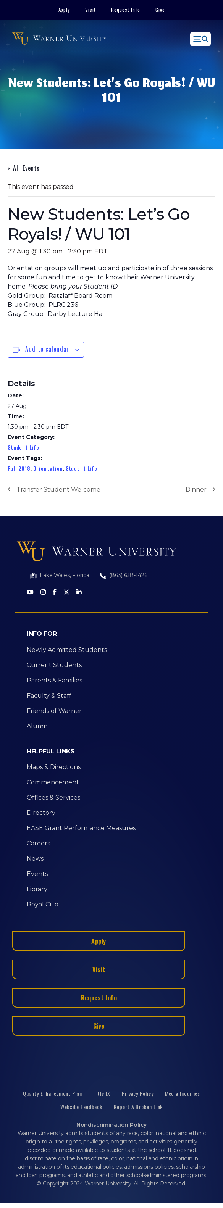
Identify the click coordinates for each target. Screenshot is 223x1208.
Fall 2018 (19, 468)
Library (37, 889)
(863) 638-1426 (128, 575)
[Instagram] (43, 593)
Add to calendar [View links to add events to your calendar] (47, 349)
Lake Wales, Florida (64, 575)
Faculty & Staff (49, 695)
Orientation (48, 468)
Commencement (53, 782)
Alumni (38, 726)
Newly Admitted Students (67, 649)
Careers (38, 843)
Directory (41, 812)
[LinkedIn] (79, 593)
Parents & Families (54, 680)
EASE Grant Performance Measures (81, 828)
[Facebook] (55, 593)
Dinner (196, 489)
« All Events (24, 168)
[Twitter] (66, 593)
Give (160, 9)
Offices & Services (53, 797)
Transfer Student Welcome (58, 489)
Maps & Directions (54, 767)
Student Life (23, 447)
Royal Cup (42, 904)
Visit (90, 9)
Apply (64, 9)
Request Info (125, 9)
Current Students (54, 665)
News (35, 858)
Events (37, 873)
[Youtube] (30, 593)
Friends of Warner (54, 710)
